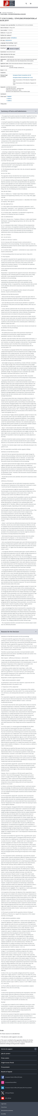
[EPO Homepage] (9, 4)
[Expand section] (35, 1049)
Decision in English (13, 49)
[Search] (26, 3)
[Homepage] (0, 12)
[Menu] (30, 3)
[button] (19, 111)
